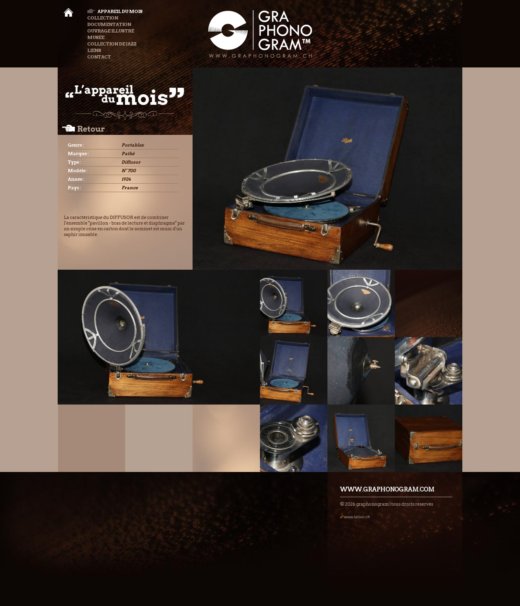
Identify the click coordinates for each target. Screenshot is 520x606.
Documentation (109, 24)
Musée (95, 37)
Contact (99, 57)
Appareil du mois (115, 11)
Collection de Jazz (111, 44)
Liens (94, 50)
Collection (102, 18)
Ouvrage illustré (110, 31)
